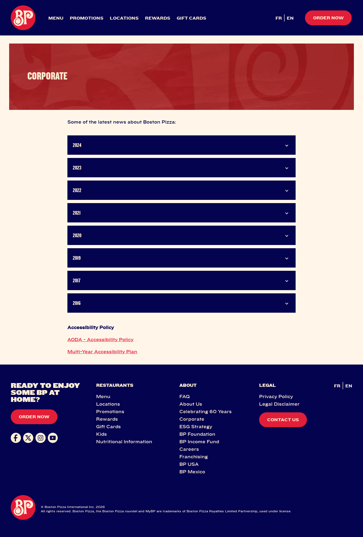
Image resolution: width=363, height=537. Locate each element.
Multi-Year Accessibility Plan (102, 351)
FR (278, 18)
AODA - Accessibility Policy (100, 339)
